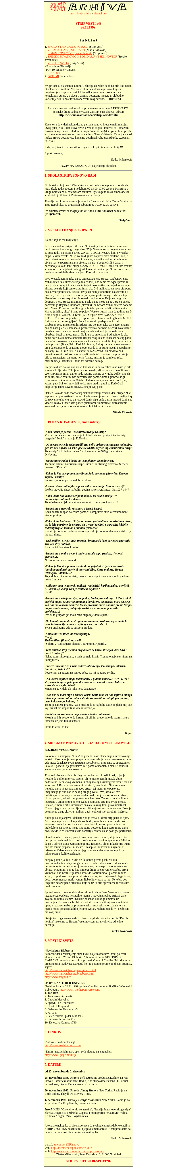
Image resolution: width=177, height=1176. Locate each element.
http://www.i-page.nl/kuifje (60, 1054)
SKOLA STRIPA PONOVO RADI (68, 46)
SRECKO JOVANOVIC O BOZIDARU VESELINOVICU (82, 56)
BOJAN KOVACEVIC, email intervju (70, 53)
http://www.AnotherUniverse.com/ (80, 989)
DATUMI (53, 76)
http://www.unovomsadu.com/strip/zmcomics (77, 1151)
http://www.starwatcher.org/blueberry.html (69, 973)
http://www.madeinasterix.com (63, 1045)
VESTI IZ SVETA (58, 63)
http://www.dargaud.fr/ (58, 976)
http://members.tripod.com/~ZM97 (71, 1147)
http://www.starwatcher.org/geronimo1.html (70, 970)
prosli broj (76, 13)
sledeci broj (100, 13)
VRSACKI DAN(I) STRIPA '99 (66, 50)
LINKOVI (54, 73)
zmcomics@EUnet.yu (66, 1144)
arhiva (87, 13)
